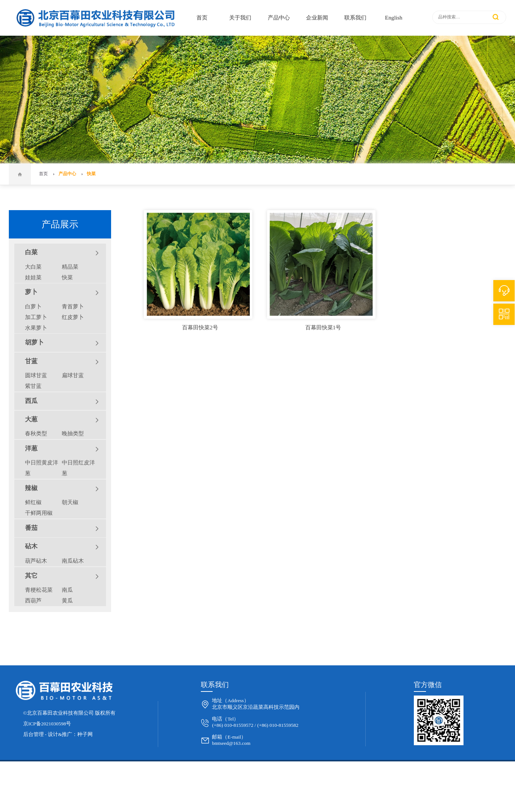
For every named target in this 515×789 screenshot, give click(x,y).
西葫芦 (33, 600)
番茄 (62, 528)
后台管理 (33, 734)
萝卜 (62, 292)
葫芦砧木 (36, 561)
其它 (62, 576)
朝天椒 (70, 502)
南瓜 (67, 590)
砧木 (62, 546)
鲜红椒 (33, 502)
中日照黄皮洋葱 (41, 467)
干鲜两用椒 (39, 513)
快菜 (91, 173)
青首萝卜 (73, 306)
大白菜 (33, 266)
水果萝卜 (36, 328)
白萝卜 (33, 306)
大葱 (62, 419)
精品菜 (70, 266)
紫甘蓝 (33, 386)
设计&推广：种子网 (70, 734)
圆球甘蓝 (36, 375)
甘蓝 (62, 361)
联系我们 (355, 17)
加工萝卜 (36, 317)
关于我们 (240, 17)
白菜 (62, 252)
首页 (201, 17)
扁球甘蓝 (73, 375)
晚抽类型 (73, 433)
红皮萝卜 (73, 317)
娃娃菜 (33, 277)
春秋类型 (36, 433)
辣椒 (62, 488)
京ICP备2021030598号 (47, 723)
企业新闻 (317, 17)
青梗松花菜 (39, 590)
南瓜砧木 (73, 561)
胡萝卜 (62, 343)
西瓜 (62, 401)
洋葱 (62, 449)
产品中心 (279, 17)
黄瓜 (67, 600)
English (393, 17)
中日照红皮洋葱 (78, 467)
